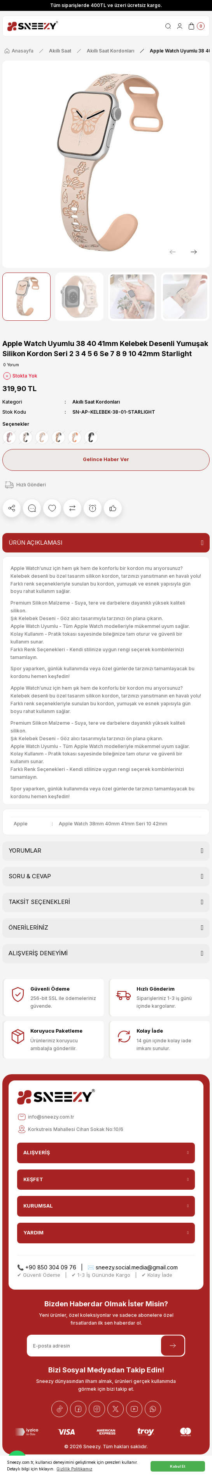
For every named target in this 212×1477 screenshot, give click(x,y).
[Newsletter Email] (106, 1345)
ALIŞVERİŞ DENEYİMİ (38, 953)
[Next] (194, 252)
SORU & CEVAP (30, 876)
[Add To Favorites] (52, 508)
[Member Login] (180, 26)
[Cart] (196, 26)
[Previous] (173, 252)
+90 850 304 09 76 (50, 1267)
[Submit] (172, 1345)
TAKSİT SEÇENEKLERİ (39, 901)
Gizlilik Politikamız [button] (74, 1469)
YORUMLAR (25, 850)
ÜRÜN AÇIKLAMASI (35, 542)
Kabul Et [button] (177, 1466)
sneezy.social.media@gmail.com (137, 1267)
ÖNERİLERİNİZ (28, 927)
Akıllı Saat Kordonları (96, 402)
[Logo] (32, 26)
